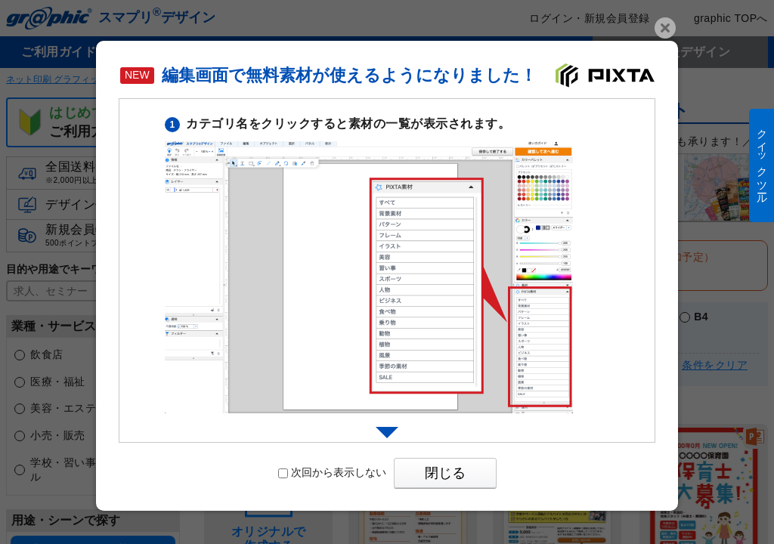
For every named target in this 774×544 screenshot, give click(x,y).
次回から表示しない (332, 472)
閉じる (445, 473)
